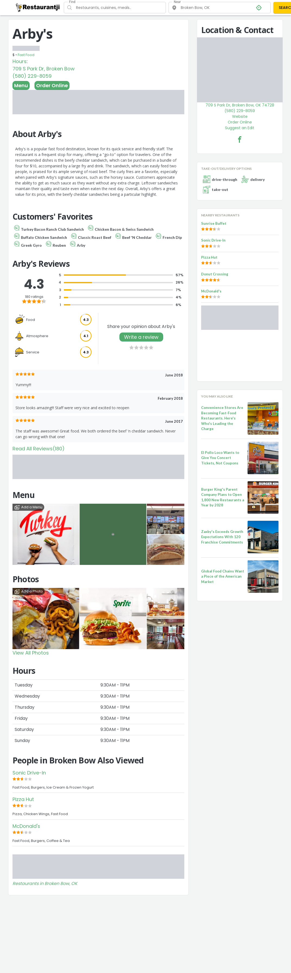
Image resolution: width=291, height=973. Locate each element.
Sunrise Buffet (213, 223)
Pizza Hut (23, 799)
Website (240, 116)
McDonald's (26, 826)
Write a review (141, 337)
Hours (19, 61)
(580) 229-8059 (32, 76)
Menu (21, 85)
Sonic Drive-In (29, 772)
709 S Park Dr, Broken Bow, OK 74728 (239, 105)
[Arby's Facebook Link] (239, 139)
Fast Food (26, 54)
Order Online (52, 85)
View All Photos (30, 652)
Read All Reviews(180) (38, 448)
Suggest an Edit (239, 128)
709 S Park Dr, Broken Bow (43, 68)
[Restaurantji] (37, 7)
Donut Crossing (214, 274)
